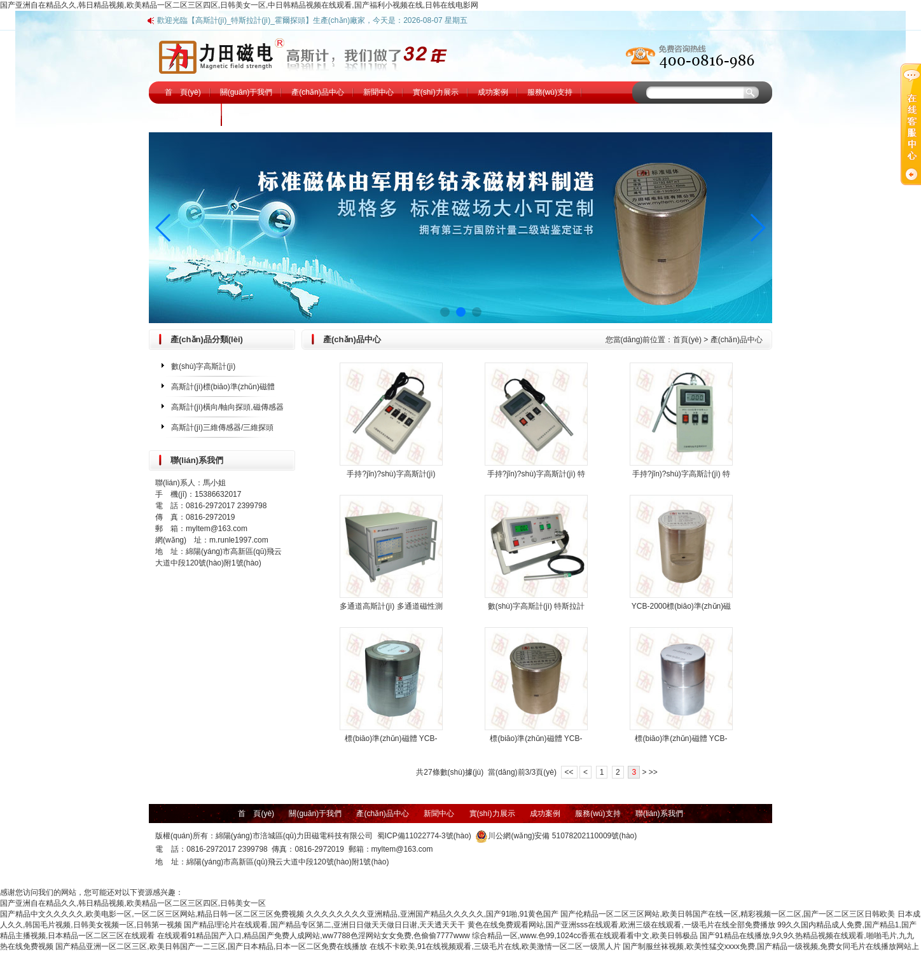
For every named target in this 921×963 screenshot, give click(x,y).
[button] (163, 228)
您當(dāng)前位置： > (684, 339)
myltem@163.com (216, 528)
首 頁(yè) (183, 92)
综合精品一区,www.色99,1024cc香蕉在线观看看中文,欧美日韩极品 (585, 935)
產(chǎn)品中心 (317, 92)
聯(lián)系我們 (188, 114)
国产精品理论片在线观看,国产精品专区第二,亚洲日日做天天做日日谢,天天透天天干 (324, 924)
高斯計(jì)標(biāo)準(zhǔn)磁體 (223, 386)
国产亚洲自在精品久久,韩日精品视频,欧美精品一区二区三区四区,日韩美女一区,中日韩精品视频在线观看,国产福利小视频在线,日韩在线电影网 (239, 5)
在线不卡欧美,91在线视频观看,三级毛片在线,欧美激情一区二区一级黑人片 (495, 946)
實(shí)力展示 (436, 92)
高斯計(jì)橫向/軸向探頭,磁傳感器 (227, 407)
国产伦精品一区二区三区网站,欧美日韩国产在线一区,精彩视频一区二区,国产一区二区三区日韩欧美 (727, 914)
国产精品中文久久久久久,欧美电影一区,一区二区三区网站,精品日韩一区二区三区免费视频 (152, 914)
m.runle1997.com (238, 540)
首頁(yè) (687, 339)
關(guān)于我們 (246, 92)
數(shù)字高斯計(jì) (203, 366)
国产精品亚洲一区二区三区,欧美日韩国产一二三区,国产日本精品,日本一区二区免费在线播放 (211, 946)
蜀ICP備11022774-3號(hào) (424, 835)
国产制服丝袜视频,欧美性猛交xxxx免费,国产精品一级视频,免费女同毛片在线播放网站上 (771, 946)
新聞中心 (378, 92)
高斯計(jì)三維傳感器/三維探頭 (222, 427)
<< (569, 772)
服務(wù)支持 (549, 92)
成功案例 (493, 92)
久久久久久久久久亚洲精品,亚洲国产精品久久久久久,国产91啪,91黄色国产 (432, 914)
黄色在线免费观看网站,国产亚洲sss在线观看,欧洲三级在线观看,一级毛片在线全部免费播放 (621, 924)
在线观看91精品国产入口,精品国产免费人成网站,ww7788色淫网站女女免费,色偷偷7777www (313, 935)
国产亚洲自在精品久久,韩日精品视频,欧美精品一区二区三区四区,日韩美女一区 (133, 903)
